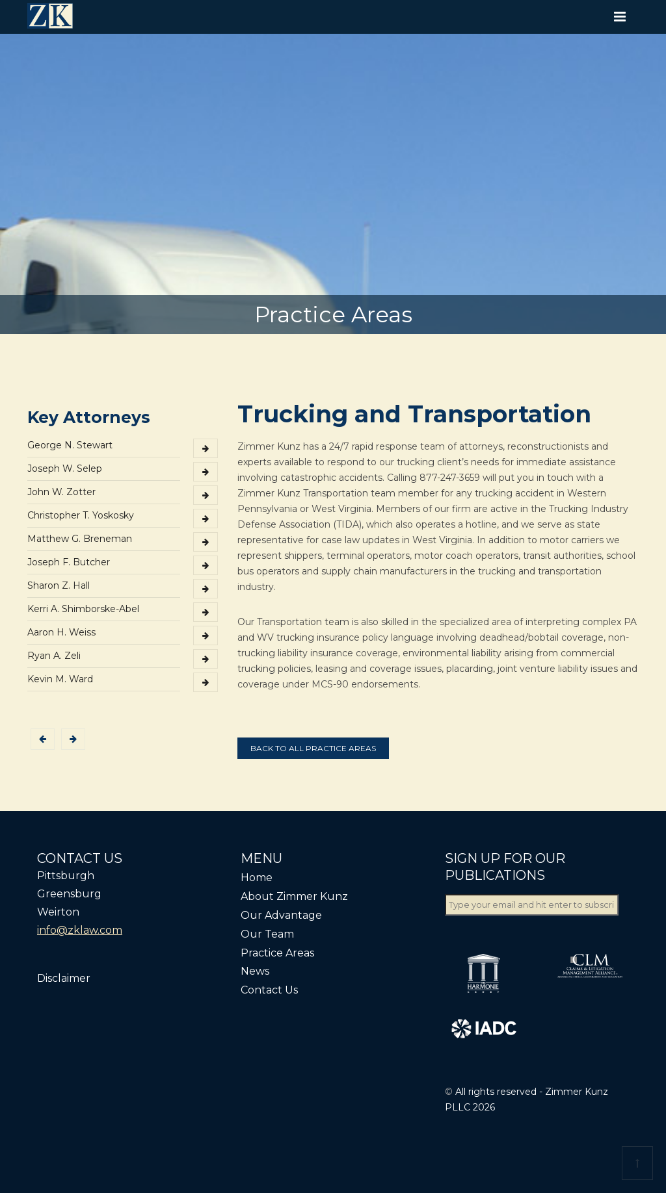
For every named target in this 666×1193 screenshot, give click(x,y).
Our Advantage (281, 915)
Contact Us (269, 990)
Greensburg (69, 894)
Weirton (58, 912)
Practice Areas (277, 953)
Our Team (267, 934)
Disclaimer (63, 978)
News (255, 971)
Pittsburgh (65, 875)
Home (257, 877)
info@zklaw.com (79, 930)
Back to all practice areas (313, 748)
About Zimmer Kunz (294, 896)
